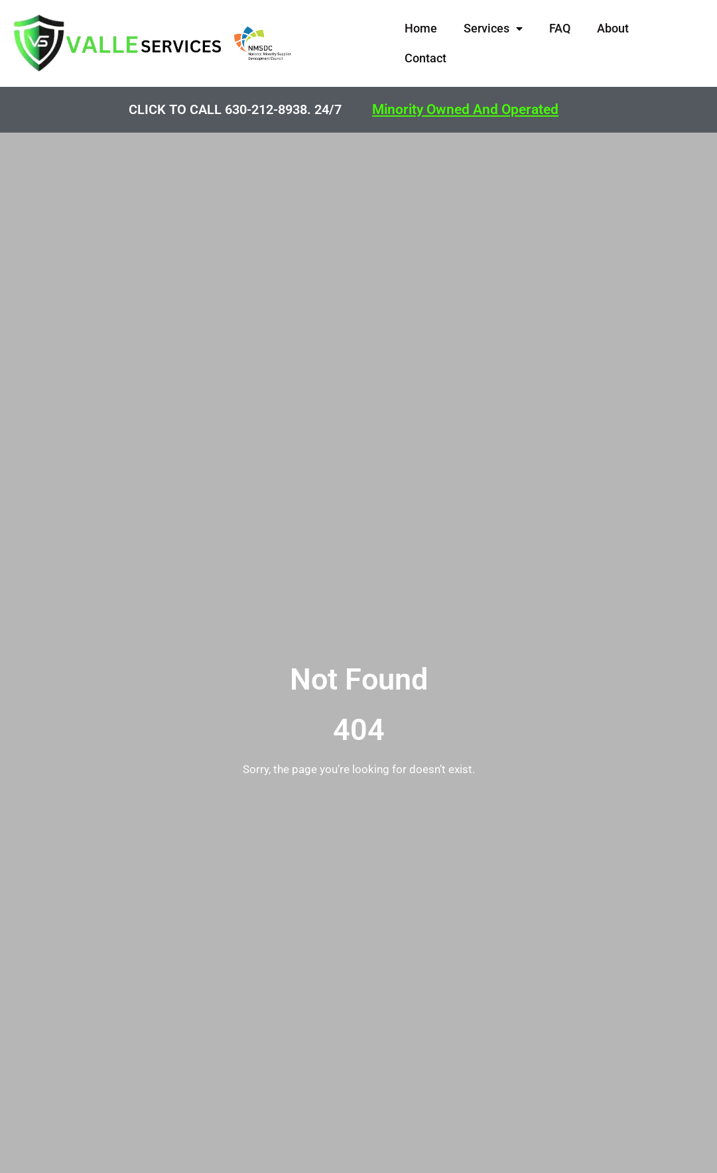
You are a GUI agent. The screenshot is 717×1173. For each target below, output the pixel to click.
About (613, 28)
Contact (425, 58)
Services (493, 28)
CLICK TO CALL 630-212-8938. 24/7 (235, 109)
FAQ (559, 28)
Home (421, 28)
